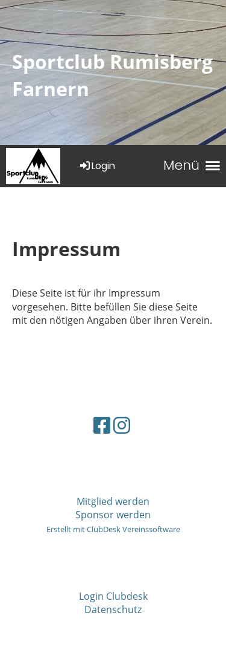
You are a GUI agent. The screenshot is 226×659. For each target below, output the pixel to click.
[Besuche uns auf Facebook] (101, 425)
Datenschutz (113, 609)
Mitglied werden (113, 501)
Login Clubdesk (113, 596)
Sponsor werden (113, 514)
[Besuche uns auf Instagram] (121, 425)
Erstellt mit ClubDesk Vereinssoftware (113, 529)
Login (96, 166)
